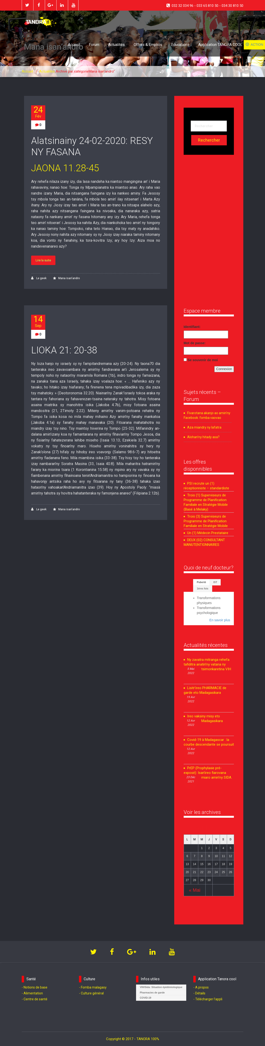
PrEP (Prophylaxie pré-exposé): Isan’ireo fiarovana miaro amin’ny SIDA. (208, 773)
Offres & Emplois (148, 44)
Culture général (92, 993)
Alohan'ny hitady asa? (203, 437)
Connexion (224, 369)
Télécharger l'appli (208, 999)
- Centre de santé (34, 999)
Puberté (201, 582)
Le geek (38, 278)
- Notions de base (34, 987)
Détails (200, 993)
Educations (180, 44)
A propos (202, 987)
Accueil (74, 44)
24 (38, 112)
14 (38, 321)
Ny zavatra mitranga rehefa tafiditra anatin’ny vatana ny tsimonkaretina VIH (207, 664)
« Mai (194, 890)
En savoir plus (219, 620)
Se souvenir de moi (203, 360)
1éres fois (202, 588)
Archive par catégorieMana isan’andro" (85, 71)
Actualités (116, 44)
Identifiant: (192, 327)
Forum (94, 44)
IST (215, 582)
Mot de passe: (195, 343)
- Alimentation (32, 993)
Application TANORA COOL (220, 44)
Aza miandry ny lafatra (204, 427)
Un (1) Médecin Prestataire (207, 533)
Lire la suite (43, 260)
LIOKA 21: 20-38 (64, 350)
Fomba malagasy (94, 987)
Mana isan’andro (69, 278)
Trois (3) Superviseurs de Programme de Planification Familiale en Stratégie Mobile (206, 521)
